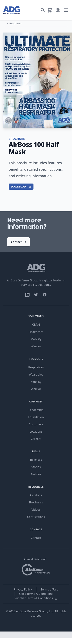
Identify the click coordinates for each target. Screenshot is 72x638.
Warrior (36, 346)
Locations (36, 432)
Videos (36, 510)
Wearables (36, 374)
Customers (36, 424)
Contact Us (18, 242)
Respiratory (36, 367)
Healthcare (36, 332)
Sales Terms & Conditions (36, 594)
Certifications (36, 517)
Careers (36, 439)
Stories (36, 467)
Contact (36, 538)
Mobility (36, 339)
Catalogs (36, 495)
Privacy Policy (23, 589)
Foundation (36, 417)
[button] (57, 10)
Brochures (15, 23)
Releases (36, 460)
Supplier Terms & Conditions (36, 598)
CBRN (36, 325)
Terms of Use (49, 589)
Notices (36, 474)
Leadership (35, 410)
